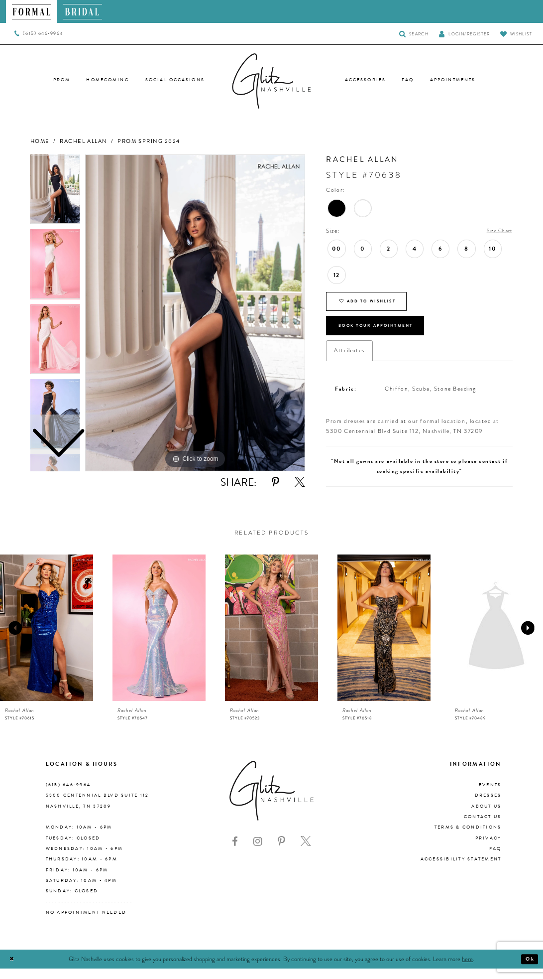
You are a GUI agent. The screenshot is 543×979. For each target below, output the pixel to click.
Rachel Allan (83, 141)
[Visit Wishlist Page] (516, 33)
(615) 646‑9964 (68, 795)
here (467, 969)
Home (40, 141)
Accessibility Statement (461, 869)
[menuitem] (31, 11)
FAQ (495, 858)
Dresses (488, 806)
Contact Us (483, 827)
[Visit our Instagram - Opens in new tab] (257, 851)
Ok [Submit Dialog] (528, 969)
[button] (464, 33)
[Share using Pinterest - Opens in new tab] (275, 482)
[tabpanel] (195, 313)
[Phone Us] (38, 34)
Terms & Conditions (468, 838)
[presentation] (46, 638)
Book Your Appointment (387, 334)
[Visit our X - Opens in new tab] (306, 851)
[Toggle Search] (414, 33)
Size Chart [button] (497, 231)
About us (486, 816)
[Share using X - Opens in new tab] (300, 482)
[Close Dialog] (13, 970)
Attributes (349, 361)
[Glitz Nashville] (271, 81)
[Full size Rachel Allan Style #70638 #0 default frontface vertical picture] (195, 313)
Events (490, 795)
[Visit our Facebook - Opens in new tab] (235, 851)
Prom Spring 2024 (148, 141)
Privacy (488, 848)
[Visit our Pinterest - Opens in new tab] (281, 851)
